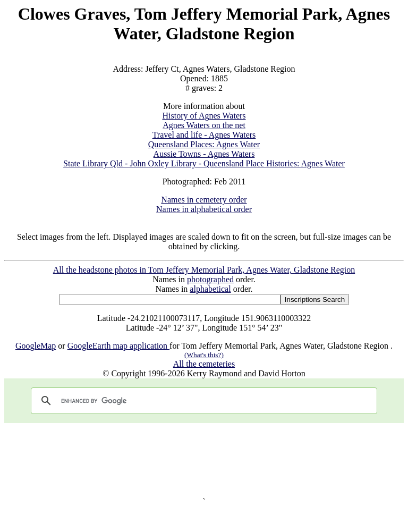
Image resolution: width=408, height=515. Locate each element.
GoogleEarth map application (118, 345)
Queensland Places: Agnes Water (204, 144)
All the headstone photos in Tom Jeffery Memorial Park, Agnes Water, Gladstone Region (204, 269)
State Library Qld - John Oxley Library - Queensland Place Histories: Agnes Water (204, 163)
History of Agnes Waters (203, 115)
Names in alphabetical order (204, 209)
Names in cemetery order (203, 199)
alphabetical (210, 288)
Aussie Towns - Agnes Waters (204, 153)
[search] (202, 400)
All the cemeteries (204, 363)
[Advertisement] (204, 460)
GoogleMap (35, 345)
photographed (210, 279)
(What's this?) (204, 355)
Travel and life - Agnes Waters (204, 134)
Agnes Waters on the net (204, 125)
